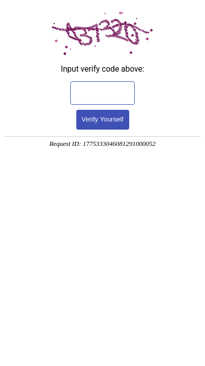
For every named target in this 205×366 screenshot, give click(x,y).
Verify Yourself (102, 119)
